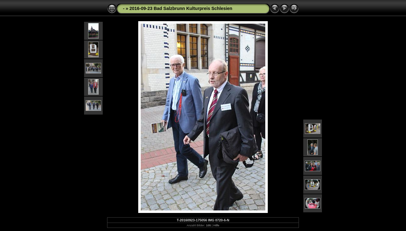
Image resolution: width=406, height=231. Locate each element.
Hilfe (216, 225)
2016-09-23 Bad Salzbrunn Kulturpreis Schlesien (181, 8)
